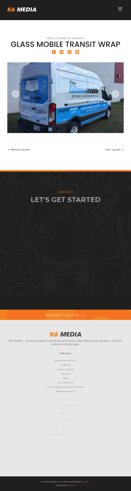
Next (115, 94)
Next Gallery (115, 150)
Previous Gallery (18, 150)
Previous (15, 94)
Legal (86, 482)
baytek (71, 485)
